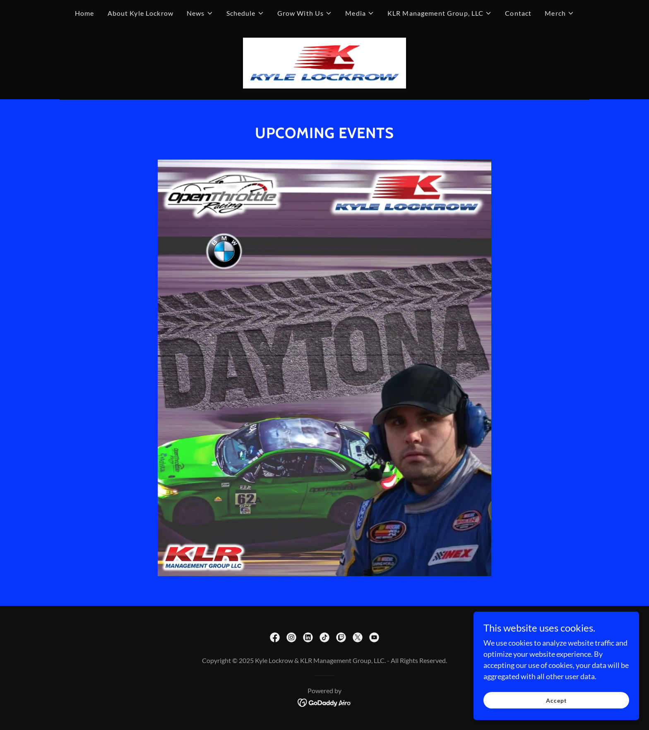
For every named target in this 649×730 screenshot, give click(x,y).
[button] (200, 13)
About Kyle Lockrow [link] (140, 13)
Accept (556, 700)
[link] (324, 62)
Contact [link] (518, 13)
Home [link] (84, 13)
